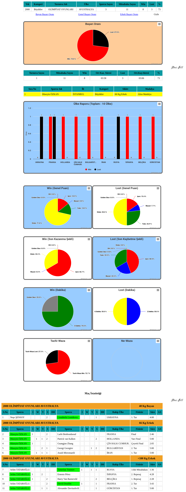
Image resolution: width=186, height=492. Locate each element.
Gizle (156, 14)
